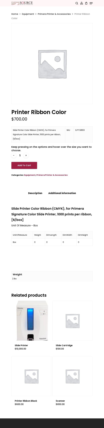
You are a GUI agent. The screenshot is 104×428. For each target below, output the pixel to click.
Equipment (28, 14)
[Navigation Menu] (91, 3)
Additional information (62, 193)
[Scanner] (72, 376)
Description (35, 193)
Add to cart (24, 165)
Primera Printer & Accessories (54, 14)
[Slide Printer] (31, 321)
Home (14, 14)
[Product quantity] (20, 155)
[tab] (35, 193)
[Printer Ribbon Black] (31, 376)
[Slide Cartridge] (72, 321)
